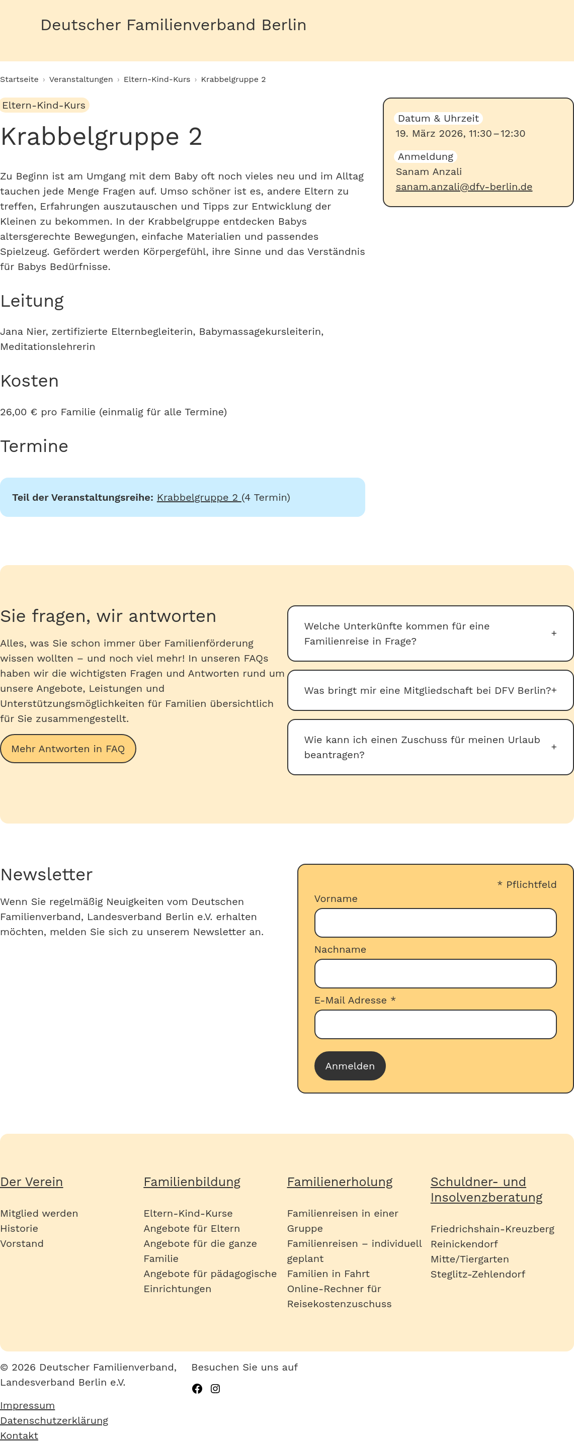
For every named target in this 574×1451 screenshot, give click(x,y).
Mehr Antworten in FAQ (68, 749)
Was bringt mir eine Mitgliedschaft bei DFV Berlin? (427, 690)
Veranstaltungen (81, 79)
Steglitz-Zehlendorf (478, 1274)
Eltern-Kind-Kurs (157, 79)
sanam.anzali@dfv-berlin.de (464, 186)
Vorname (336, 898)
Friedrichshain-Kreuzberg (492, 1229)
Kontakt (19, 1435)
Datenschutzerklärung (54, 1420)
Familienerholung (340, 1181)
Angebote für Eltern (191, 1228)
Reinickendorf (464, 1244)
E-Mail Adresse (355, 1000)
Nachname (340, 949)
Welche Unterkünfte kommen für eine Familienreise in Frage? (397, 633)
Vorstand (22, 1243)
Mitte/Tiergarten (470, 1259)
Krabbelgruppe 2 (199, 497)
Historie (19, 1228)
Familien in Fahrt (328, 1273)
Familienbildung (191, 1181)
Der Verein (31, 1181)
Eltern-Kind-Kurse (187, 1213)
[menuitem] (95, 1405)
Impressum (27, 1405)
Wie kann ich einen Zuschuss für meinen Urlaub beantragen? (422, 747)
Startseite (19, 79)
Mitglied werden (39, 1213)
